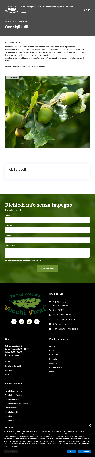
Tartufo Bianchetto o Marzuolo (17, 404)
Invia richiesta (47, 268)
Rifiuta (71, 452)
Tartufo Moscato (11, 408)
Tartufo (40, 7)
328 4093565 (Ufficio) (62, 315)
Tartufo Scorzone (12, 399)
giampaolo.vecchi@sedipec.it (65, 329)
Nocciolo (53, 363)
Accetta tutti (84, 452)
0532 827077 (58, 310)
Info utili (69, 7)
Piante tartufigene (28, 7)
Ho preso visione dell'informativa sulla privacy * (25, 261)
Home (7, 21)
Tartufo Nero (10, 416)
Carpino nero (54, 355)
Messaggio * (10, 246)
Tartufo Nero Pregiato (13, 395)
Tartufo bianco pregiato (14, 391)
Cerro (51, 350)
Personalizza (11, 452)
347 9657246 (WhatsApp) (64, 319)
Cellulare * (9, 225)
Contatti (23, 13)
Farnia (51, 372)
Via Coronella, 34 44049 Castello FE (60, 304)
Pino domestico (55, 367)
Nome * (8, 215)
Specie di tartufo (13, 383)
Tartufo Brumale (11, 412)
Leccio (52, 346)
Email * (8, 236)
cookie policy (79, 436)
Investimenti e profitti (55, 7)
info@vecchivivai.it (61, 324)
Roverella (53, 359)
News (14, 21)
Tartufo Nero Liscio (12, 420)
